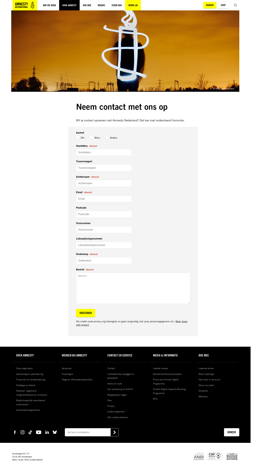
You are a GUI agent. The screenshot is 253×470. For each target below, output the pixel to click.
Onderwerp (86, 254)
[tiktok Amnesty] (30, 432)
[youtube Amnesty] (38, 432)
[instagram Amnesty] (22, 432)
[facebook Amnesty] (15, 432)
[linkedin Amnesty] (47, 432)
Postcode (81, 207)
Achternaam (87, 177)
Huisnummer (83, 223)
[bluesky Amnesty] (55, 432)
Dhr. (78, 138)
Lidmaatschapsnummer (89, 238)
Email (84, 192)
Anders (111, 137)
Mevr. (94, 137)
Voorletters (86, 146)
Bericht (84, 269)
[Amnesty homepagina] (25, 5)
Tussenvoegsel (84, 161)
